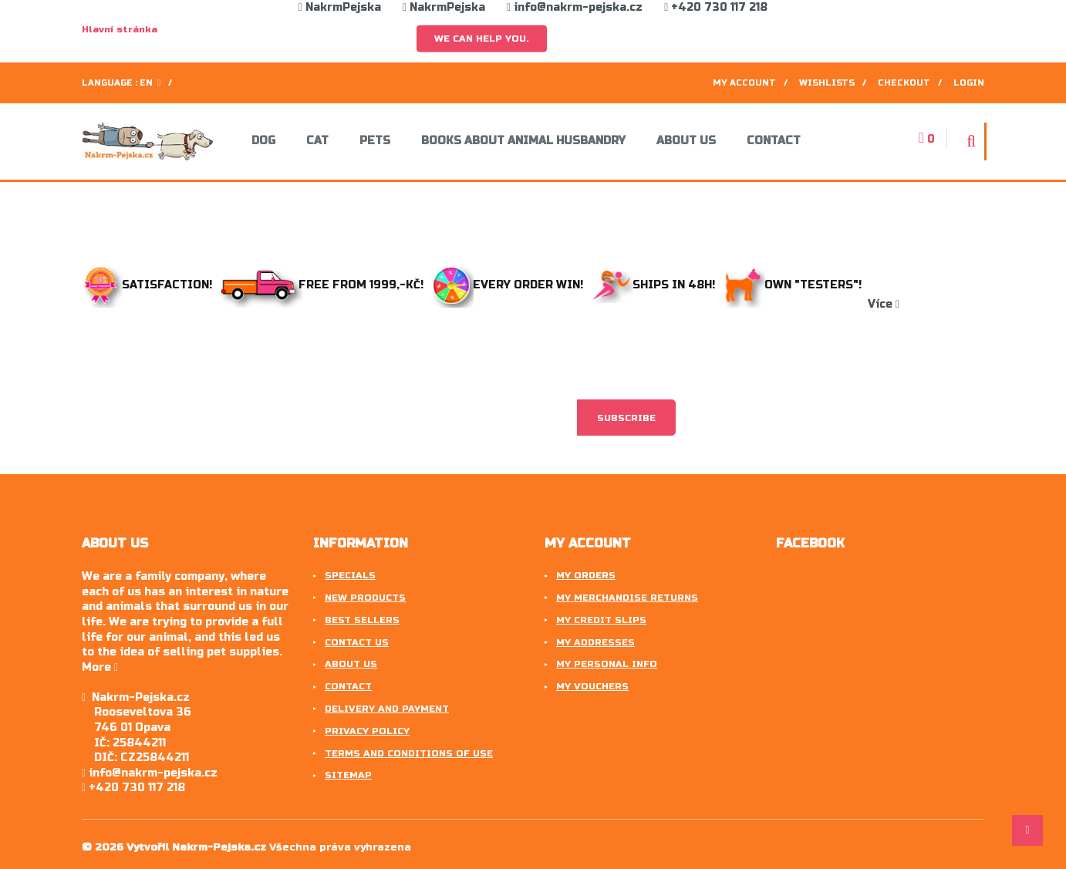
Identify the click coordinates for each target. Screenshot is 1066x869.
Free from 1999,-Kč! (324, 284)
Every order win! (509, 284)
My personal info (606, 663)
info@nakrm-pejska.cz (575, 7)
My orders (586, 575)
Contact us (357, 642)
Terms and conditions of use (409, 753)
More (100, 667)
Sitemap (348, 775)
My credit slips (601, 620)
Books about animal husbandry (523, 141)
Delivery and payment (387, 708)
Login (968, 83)
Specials (350, 575)
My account (744, 83)
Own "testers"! (796, 284)
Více (883, 304)
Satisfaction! (148, 284)
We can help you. (481, 38)
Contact (774, 141)
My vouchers (592, 686)
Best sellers (362, 620)
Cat (317, 141)
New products (365, 597)
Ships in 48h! (656, 284)
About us (686, 141)
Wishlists (827, 83)
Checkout (904, 83)
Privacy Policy (367, 731)
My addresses (595, 642)
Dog (263, 141)
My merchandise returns (627, 597)
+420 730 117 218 (715, 7)
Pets (374, 141)
